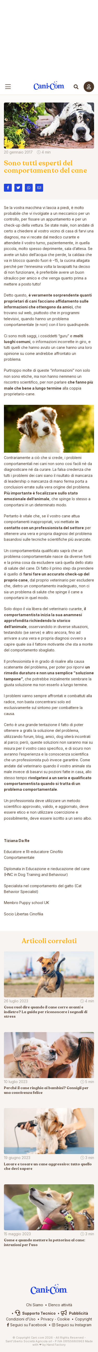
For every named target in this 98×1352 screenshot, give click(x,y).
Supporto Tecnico (35, 1313)
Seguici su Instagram (71, 1325)
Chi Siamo (34, 1305)
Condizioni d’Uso (21, 1319)
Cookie (63, 1319)
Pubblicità (74, 1313)
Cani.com (49, 85)
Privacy (47, 1319)
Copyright (83, 1319)
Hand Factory (56, 1344)
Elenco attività (60, 1305)
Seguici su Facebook (27, 1325)
